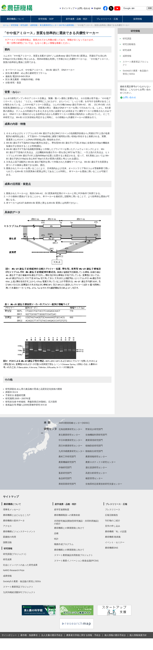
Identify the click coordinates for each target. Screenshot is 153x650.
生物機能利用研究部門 (96, 434)
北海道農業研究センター (70, 429)
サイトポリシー (9, 635)
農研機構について (15, 19)
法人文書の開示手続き (52, 635)
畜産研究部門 (65, 473)
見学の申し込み (112, 526)
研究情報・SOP (46, 19)
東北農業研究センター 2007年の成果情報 (57, 25)
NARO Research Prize (13, 570)
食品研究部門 (65, 478)
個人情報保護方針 (138, 635)
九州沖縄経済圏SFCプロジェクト (19, 592)
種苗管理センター (94, 478)
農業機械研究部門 (67, 462)
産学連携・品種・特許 (76, 19)
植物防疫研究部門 (94, 445)
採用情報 (137, 19)
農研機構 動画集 (113, 537)
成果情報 (34, 25)
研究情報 (14, 25)
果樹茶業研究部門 (67, 484)
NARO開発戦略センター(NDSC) (74, 423)
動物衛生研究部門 (94, 451)
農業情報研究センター (96, 456)
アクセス (7, 526)
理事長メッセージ (11, 509)
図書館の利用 (9, 537)
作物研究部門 (65, 467)
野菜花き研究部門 (94, 429)
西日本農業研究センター (70, 445)
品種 (56, 533)
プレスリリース (112, 509)
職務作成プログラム (64, 544)
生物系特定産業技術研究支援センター (103, 484)
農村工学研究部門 (67, 456)
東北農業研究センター (69, 434)
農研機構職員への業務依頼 (67, 515)
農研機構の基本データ (14, 520)
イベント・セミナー (114, 542)
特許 (56, 539)
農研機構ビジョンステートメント (19, 531)
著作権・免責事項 (29, 635)
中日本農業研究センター (70, 440)
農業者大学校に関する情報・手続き (83, 635)
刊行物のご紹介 (112, 520)
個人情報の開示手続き (115, 635)
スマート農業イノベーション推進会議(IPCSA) (76, 560)
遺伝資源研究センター (96, 467)
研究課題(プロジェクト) (14, 554)
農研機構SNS (111, 548)
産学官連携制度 (61, 509)
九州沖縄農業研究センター (71, 451)
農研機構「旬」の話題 (116, 531)
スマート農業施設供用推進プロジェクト (73, 555)
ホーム (6, 25)
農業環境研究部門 (94, 440)
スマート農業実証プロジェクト (18, 587)
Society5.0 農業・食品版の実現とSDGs (22, 581)
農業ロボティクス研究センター (100, 462)
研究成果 (24, 25)
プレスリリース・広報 (107, 19)
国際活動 (7, 542)
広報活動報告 (111, 515)
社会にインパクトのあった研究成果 (20, 565)
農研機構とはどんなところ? (16, 515)
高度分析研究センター (96, 473)
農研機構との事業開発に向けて (69, 528)
